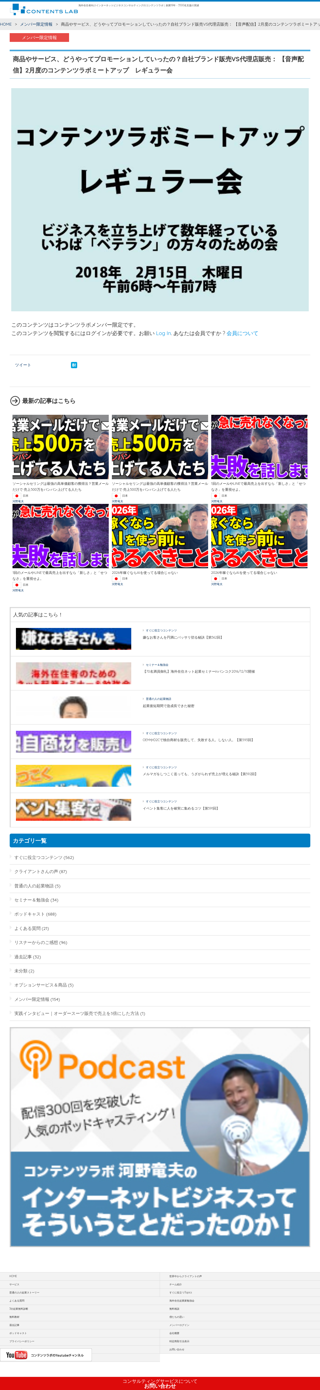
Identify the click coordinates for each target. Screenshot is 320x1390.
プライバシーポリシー (21, 1341)
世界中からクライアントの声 (185, 1276)
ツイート (23, 364)
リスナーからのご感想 (36, 942)
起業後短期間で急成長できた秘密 (168, 706)
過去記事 (23, 956)
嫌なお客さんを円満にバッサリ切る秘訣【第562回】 (183, 637)
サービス (14, 1284)
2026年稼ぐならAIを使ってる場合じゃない (145, 572)
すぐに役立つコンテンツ (161, 630)
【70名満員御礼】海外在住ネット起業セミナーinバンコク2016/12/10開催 (199, 671)
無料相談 (174, 1308)
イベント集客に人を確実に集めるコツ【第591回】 (181, 808)
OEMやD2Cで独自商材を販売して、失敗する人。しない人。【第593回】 (199, 740)
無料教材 (14, 1316)
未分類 (21, 970)
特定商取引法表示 (179, 1341)
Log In (163, 333)
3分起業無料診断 (18, 1308)
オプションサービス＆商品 (40, 984)
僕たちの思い (176, 1316)
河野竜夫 (18, 501)
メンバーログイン (179, 1325)
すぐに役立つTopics (180, 1292)
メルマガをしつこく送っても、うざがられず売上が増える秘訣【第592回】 (200, 774)
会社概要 (174, 1333)
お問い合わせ (160, 1383)
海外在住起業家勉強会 (181, 1300)
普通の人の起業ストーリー (24, 1292)
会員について (242, 333)
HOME (6, 24)
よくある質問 (27, 928)
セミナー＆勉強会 (157, 664)
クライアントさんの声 (36, 871)
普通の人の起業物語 (158, 698)
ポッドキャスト (29, 913)
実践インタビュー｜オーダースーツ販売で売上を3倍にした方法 (76, 1013)
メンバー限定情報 (36, 24)
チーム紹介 (175, 1284)
